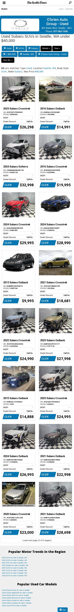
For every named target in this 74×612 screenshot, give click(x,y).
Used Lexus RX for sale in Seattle (14, 605)
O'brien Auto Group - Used (52, 54)
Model (46, 48)
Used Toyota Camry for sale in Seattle (16, 590)
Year (57, 48)
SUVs (20, 48)
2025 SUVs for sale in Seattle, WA (14, 558)
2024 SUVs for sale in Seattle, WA (14, 560)
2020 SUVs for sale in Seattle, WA (14, 573)
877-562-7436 (60, 31)
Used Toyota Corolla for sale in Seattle (16, 600)
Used (7, 48)
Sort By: (7, 60)
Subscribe (69, 9)
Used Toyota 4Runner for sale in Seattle (16, 598)
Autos (4, 9)
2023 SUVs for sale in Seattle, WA (14, 563)
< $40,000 (9, 54)
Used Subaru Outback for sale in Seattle (16, 603)
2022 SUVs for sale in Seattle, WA (14, 568)
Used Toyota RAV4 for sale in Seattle (15, 595)
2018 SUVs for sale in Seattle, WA (14, 576)
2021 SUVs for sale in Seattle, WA (14, 570)
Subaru (33, 48)
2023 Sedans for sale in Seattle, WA (15, 565)
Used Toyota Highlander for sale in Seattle (17, 593)
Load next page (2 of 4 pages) (37, 540)
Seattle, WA (27, 54)
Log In (61, 9)
